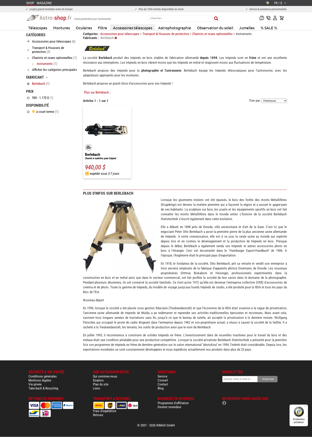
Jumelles (246, 27)
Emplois (98, 380)
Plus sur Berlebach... (97, 92)
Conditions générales (42, 376)
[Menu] (305, 407)
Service (162, 376)
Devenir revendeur (169, 407)
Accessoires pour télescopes (120, 34)
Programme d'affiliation (173, 403)
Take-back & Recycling (43, 388)
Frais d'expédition (104, 411)
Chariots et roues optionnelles (212, 34)
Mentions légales (39, 380)
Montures (61, 27)
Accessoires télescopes (132, 27)
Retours (98, 415)
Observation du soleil (215, 27)
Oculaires (84, 27)
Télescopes (37, 27)
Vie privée (35, 384)
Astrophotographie (174, 27)
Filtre (102, 27)
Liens (96, 388)
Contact (163, 384)
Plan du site (100, 384)
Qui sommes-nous (105, 376)
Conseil (163, 380)
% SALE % (268, 27)
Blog (161, 388)
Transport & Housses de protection (166, 34)
